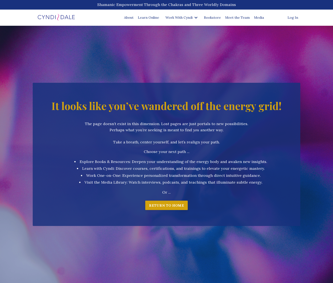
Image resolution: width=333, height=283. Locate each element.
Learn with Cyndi (98, 168)
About (129, 17)
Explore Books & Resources (105, 161)
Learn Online (148, 17)
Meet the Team (237, 17)
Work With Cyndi (181, 17)
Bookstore (212, 17)
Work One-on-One (103, 175)
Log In (293, 17)
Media (259, 17)
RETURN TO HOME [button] (166, 205)
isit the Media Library (107, 182)
